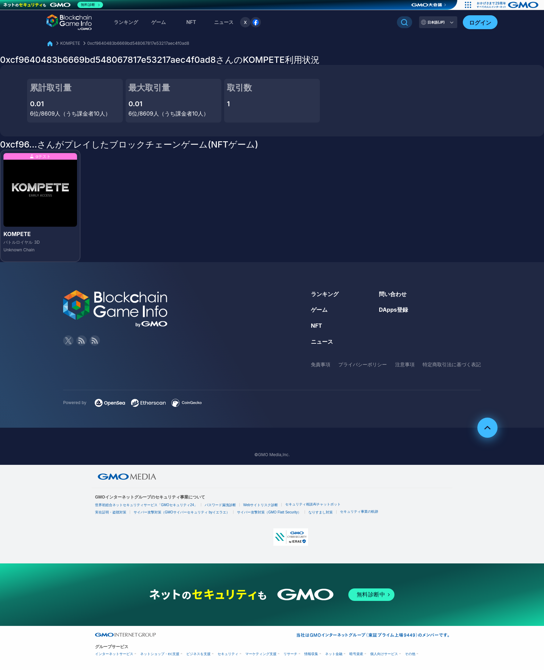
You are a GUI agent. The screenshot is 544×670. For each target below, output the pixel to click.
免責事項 (320, 364)
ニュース (322, 341)
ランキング (126, 22)
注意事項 (405, 364)
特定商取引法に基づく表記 (452, 364)
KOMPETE (70, 43)
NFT (191, 22)
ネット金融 (333, 654)
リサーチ (290, 654)
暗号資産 (356, 654)
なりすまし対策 (320, 512)
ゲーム (158, 22)
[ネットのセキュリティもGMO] (53, 5)
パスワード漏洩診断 (220, 505)
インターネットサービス (114, 654)
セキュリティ (228, 654)
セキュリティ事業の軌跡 (359, 511)
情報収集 (311, 654)
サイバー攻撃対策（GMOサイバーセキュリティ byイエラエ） (182, 512)
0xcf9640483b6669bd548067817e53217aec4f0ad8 (138, 43)
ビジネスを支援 (198, 654)
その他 (410, 654)
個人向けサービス (384, 654)
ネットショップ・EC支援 (159, 654)
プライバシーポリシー (362, 364)
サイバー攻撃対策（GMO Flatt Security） (269, 512)
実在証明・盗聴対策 (110, 512)
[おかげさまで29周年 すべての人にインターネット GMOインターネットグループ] (508, 5)
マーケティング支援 (261, 654)
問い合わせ (393, 294)
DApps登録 (393, 309)
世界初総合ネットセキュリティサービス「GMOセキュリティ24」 (146, 505)
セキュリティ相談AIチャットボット (312, 504)
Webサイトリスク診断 (260, 505)
